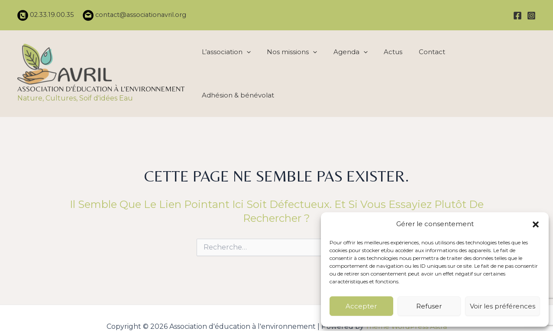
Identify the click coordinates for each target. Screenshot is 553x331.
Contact (428, 71)
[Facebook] (517, 15)
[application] (247, 71)
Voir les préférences (502, 306)
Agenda (349, 71)
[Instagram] (531, 15)
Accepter (361, 306)
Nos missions (292, 71)
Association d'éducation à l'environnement (100, 86)
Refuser (429, 306)
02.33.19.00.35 (51, 15)
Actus (391, 71)
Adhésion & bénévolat (493, 71)
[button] (535, 221)
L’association (227, 71)
